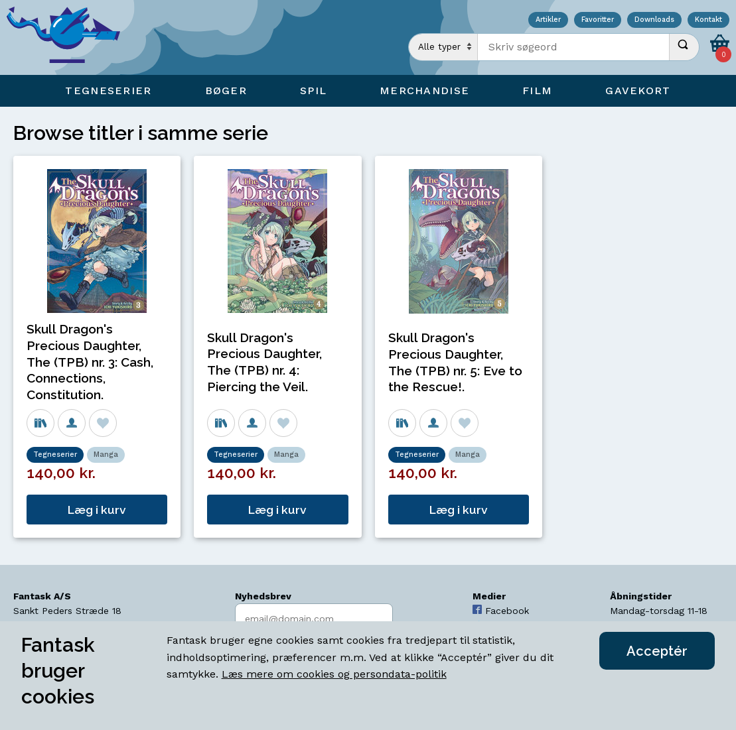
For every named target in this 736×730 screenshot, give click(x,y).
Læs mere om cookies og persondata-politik (334, 674)
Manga (106, 454)
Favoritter (597, 20)
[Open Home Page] (70, 37)
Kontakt (708, 20)
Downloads (654, 20)
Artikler (548, 20)
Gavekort (637, 90)
